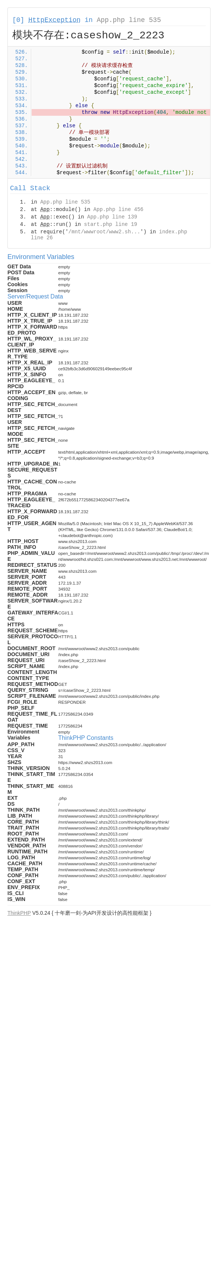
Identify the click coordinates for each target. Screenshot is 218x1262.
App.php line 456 (118, 210)
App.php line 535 (129, 20)
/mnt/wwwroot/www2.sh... (104, 232)
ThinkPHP (19, 913)
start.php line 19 (110, 224)
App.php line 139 (112, 217)
